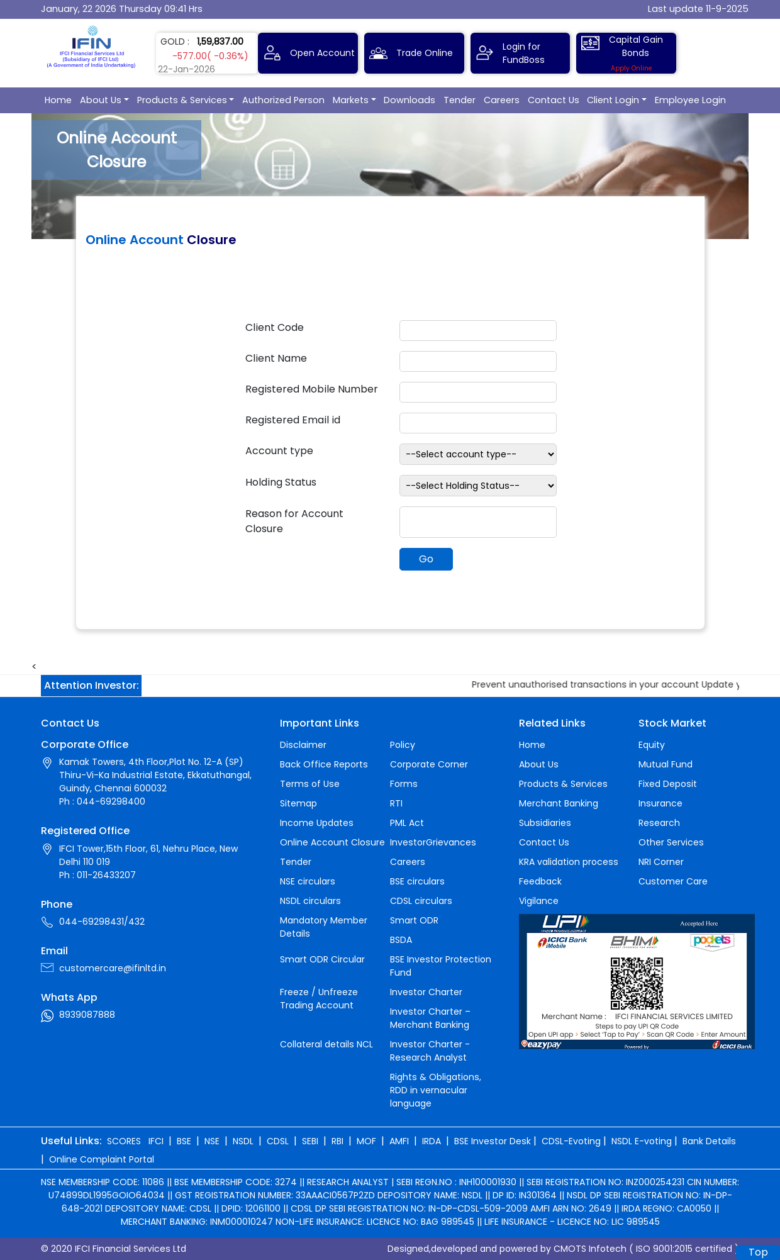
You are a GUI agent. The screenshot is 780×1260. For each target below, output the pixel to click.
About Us (100, 100)
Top (758, 1252)
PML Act (407, 823)
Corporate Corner (429, 764)
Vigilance (539, 901)
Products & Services (182, 100)
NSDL (243, 1141)
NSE (212, 1141)
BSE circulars (417, 881)
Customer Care (673, 881)
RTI (396, 803)
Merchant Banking (558, 803)
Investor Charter (426, 992)
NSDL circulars (310, 901)
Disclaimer (303, 745)
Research (659, 823)
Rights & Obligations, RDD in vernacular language (435, 1090)
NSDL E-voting (641, 1141)
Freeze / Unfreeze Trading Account (319, 999)
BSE (184, 1141)
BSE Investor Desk (492, 1141)
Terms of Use (310, 784)
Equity (651, 745)
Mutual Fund (665, 764)
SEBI (310, 1141)
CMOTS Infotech (590, 1248)
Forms (404, 784)
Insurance (660, 803)
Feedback (540, 881)
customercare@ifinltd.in (112, 968)
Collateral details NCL (326, 1044)
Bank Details (709, 1141)
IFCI (156, 1141)
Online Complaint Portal (101, 1159)
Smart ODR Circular (322, 959)
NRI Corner (661, 862)
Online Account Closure (332, 842)
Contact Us (553, 100)
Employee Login (690, 100)
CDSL (278, 1141)
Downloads (409, 100)
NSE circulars (307, 881)
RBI (337, 1141)
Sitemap (298, 803)
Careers (502, 100)
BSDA (401, 940)
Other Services (671, 842)
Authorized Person (283, 100)
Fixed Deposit (667, 784)
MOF (366, 1141)
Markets (351, 100)
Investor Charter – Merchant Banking (430, 1018)
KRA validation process (568, 862)
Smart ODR (414, 920)
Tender (459, 100)
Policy (402, 745)
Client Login (613, 100)
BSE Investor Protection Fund (440, 966)
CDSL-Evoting (571, 1141)
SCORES (124, 1141)
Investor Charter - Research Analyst (430, 1051)
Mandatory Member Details (323, 927)
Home (58, 100)
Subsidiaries (545, 823)
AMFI (399, 1141)
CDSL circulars (421, 901)
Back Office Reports (324, 764)
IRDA (431, 1141)
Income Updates (317, 823)
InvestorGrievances (433, 842)
